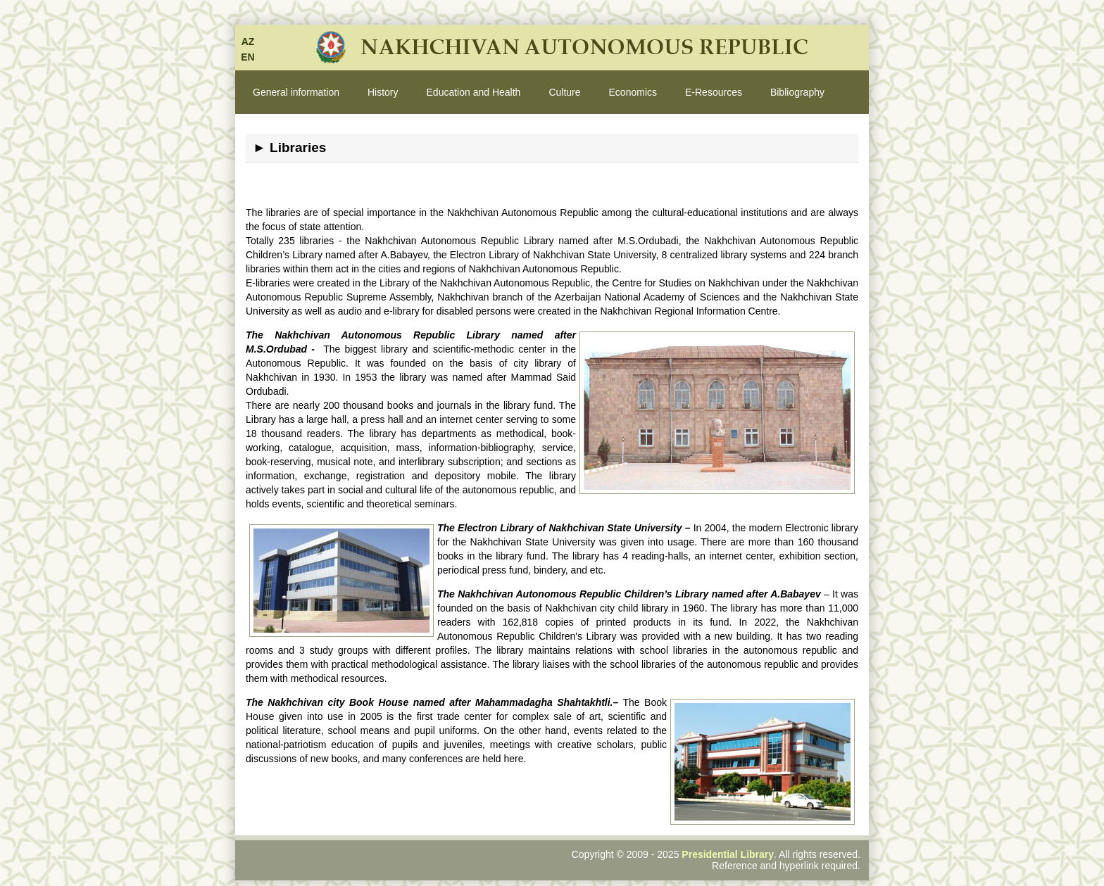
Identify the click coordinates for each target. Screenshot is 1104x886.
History (383, 92)
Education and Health (474, 92)
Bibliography (797, 92)
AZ (248, 41)
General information (296, 92)
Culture (564, 92)
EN (247, 57)
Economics (633, 92)
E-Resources (713, 92)
